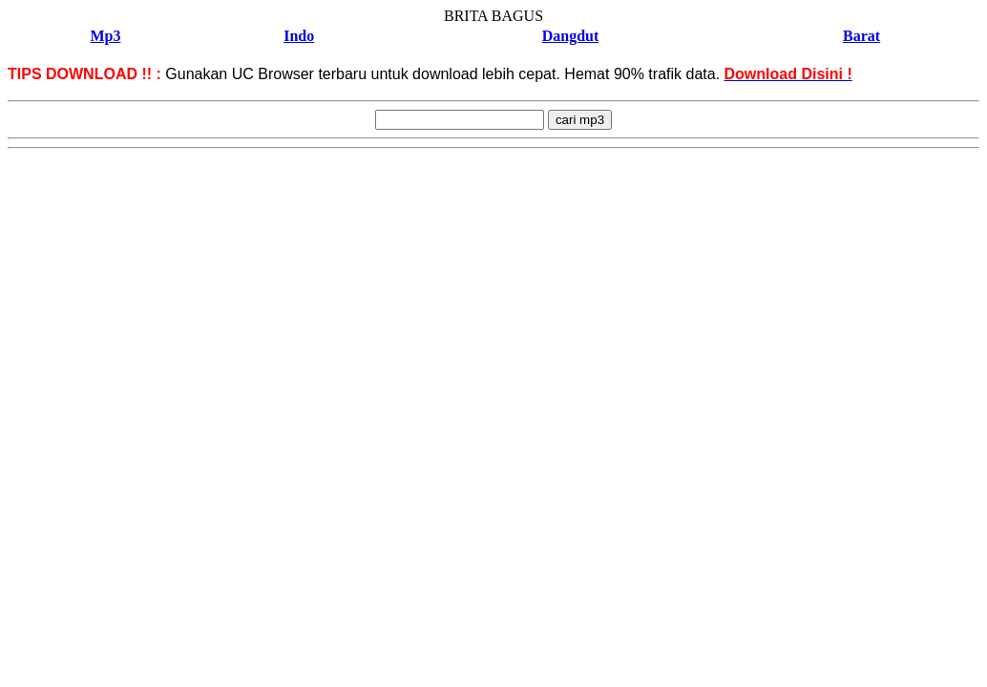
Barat (861, 36)
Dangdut (570, 36)
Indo (299, 36)
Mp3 (105, 36)
